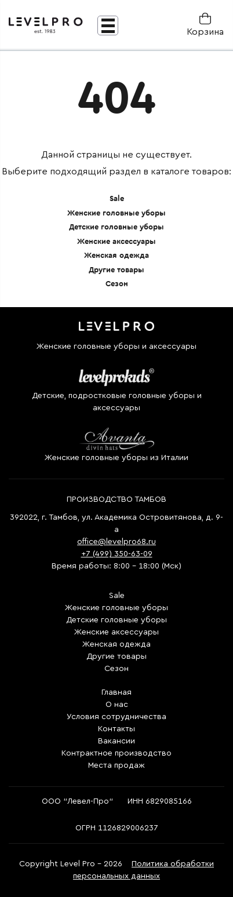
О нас (116, 705)
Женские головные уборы (116, 213)
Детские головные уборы (116, 227)
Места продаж (116, 765)
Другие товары (116, 270)
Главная (116, 692)
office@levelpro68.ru (116, 542)
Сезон (116, 283)
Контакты (116, 729)
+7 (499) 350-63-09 (116, 554)
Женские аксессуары (116, 241)
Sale (117, 198)
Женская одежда (116, 255)
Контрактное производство (116, 753)
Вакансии (116, 741)
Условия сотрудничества (116, 717)
